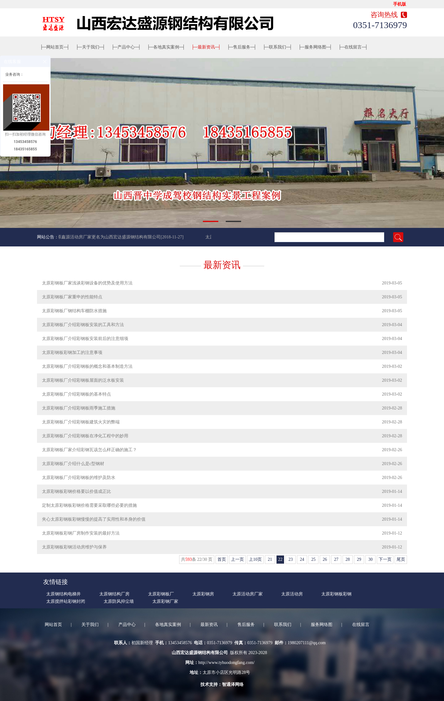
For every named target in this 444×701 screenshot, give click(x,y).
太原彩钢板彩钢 (336, 594)
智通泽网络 (233, 684)
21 (270, 559)
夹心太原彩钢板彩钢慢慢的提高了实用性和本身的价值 (94, 519)
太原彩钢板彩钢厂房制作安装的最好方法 (81, 533)
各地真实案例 (166, 47)
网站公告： (48, 237)
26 (325, 559)
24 (302, 559)
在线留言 (353, 47)
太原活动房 (292, 594)
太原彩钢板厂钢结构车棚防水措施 (74, 311)
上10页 (255, 559)
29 (359, 559)
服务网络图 (315, 47)
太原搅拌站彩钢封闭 (65, 601)
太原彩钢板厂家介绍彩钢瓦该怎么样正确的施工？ (89, 449)
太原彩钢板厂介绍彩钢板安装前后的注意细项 (85, 338)
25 (313, 559)
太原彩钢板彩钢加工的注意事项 (72, 352)
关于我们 (90, 47)
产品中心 (126, 47)
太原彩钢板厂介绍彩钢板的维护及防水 (78, 477)
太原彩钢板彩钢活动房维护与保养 (74, 547)
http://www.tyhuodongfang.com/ (226, 662)
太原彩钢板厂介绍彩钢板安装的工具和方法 (83, 324)
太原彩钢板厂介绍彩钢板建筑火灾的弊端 (81, 422)
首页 (221, 559)
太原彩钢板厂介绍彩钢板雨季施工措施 (78, 408)
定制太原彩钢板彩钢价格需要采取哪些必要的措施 (89, 505)
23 (290, 559)
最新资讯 (206, 47)
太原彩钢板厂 (161, 594)
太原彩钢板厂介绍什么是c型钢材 (73, 463)
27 (336, 559)
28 (347, 559)
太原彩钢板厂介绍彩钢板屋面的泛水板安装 (83, 380)
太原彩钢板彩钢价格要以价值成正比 (76, 491)
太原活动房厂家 (247, 594)
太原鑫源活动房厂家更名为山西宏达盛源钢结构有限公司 (108, 237)
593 (188, 559)
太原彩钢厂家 (165, 601)
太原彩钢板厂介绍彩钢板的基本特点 (76, 394)
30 (370, 559)
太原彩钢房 (203, 594)
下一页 (385, 559)
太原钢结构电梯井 (63, 594)
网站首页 (55, 47)
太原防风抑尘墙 (119, 601)
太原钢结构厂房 (114, 594)
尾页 (401, 559)
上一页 (237, 559)
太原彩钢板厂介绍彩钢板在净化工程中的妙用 (85, 436)
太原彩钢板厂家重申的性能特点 (72, 297)
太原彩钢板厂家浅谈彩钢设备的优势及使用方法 (87, 283)
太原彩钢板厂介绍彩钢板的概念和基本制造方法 (87, 366)
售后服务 (242, 47)
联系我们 (277, 47)
